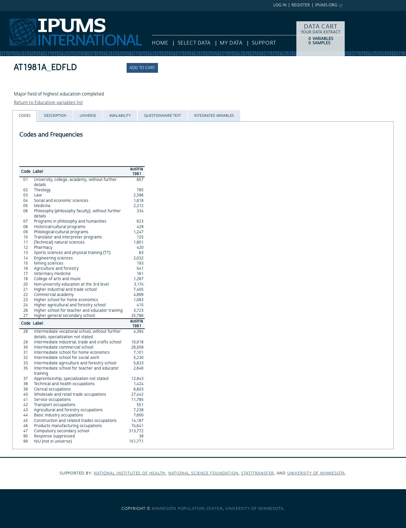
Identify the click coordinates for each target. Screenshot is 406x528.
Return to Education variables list (48, 103)
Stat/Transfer (257, 473)
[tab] (24, 115)
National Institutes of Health (129, 473)
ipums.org (326, 5)
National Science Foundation (203, 473)
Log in (280, 5)
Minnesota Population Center (187, 508)
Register (300, 5)
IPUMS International (21, 14)
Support (264, 43)
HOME (160, 43)
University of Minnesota (316, 473)
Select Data (194, 43)
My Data (231, 43)
